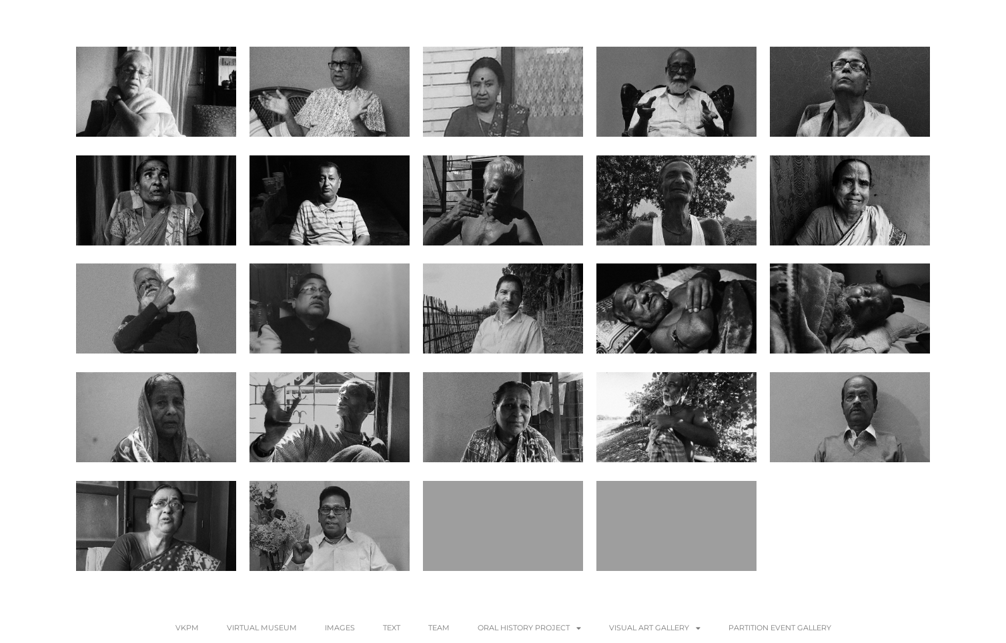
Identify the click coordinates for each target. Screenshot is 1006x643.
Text (391, 627)
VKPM (187, 627)
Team (439, 627)
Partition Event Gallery (779, 627)
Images (340, 627)
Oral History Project (529, 628)
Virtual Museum (262, 627)
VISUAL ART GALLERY (654, 628)
